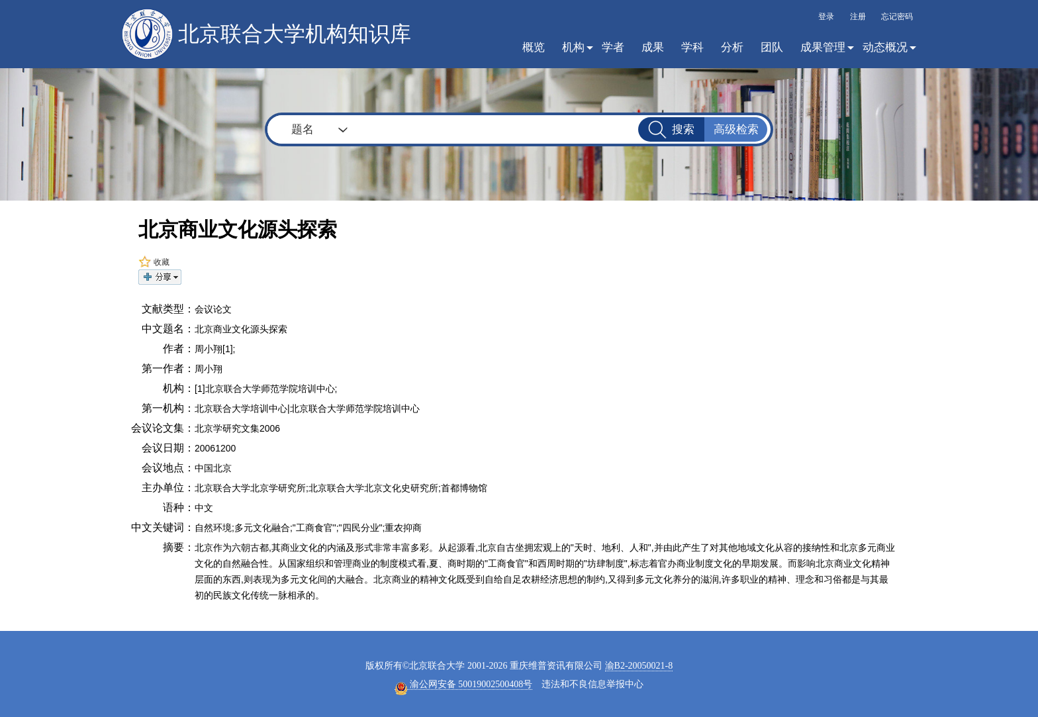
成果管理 (822, 47)
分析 (732, 47)
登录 (826, 16)
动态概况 (885, 47)
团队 (772, 47)
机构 (573, 47)
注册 (858, 16)
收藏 (153, 262)
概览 (533, 47)
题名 (302, 129)
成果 (652, 47)
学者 (613, 47)
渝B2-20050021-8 (639, 666)
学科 (692, 47)
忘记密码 (897, 16)
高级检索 (736, 129)
